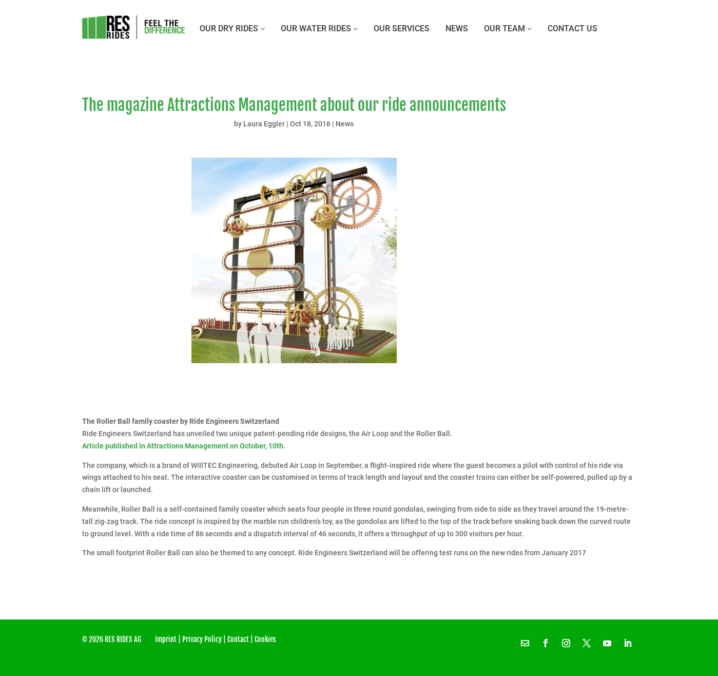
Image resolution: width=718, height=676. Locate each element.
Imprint (166, 639)
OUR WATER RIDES (319, 28)
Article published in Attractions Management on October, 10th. (184, 446)
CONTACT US (572, 28)
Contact (238, 639)
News (456, 28)
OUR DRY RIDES (232, 28)
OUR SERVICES (402, 28)
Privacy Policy (202, 639)
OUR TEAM (508, 28)
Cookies (265, 639)
